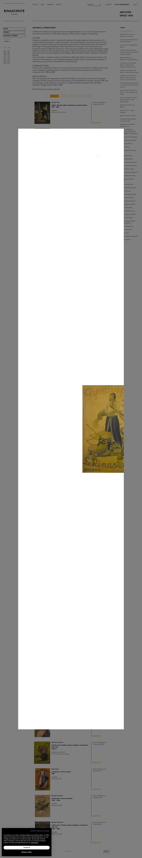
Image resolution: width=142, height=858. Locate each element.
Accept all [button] (27, 847)
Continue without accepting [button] (39, 831)
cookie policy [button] (34, 842)
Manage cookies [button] (27, 852)
